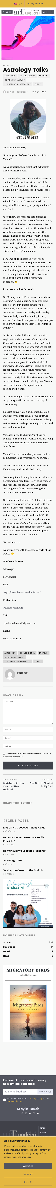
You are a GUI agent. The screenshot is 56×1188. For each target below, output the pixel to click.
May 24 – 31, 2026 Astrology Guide (24, 827)
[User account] (35, 4)
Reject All (28, 1182)
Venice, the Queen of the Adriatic (23, 870)
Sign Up (45, 1091)
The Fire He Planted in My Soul (41, 785)
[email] (20, 1092)
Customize (28, 1174)
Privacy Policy (36, 1098)
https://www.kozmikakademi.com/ (21, 592)
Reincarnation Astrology (17, 84)
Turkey (38, 84)
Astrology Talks (12, 860)
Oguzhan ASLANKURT (14, 80)
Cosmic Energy (27, 76)
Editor (10, 92)
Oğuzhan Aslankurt (13, 607)
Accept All (28, 1166)
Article (7, 65)
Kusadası (43, 76)
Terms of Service (15, 1101)
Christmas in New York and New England (13, 786)
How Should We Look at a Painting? (24, 851)
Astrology (9, 76)
